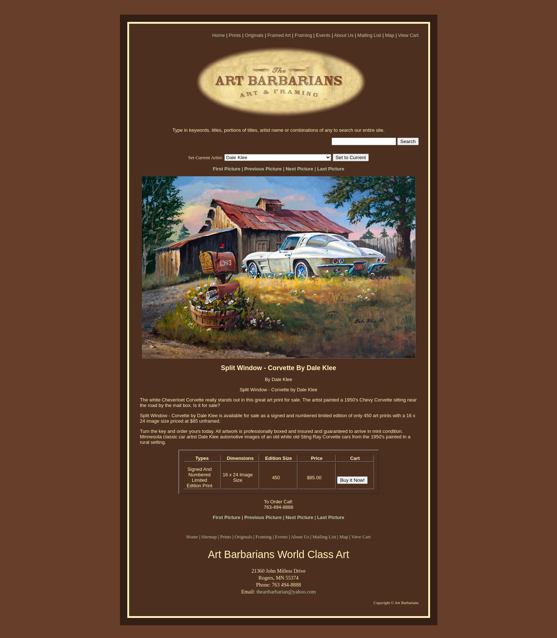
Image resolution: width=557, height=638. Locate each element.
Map (389, 35)
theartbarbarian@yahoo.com (286, 592)
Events (323, 35)
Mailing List (369, 35)
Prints (235, 35)
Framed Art (279, 35)
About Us (343, 35)
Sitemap (209, 536)
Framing (303, 35)
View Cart (408, 35)
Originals (254, 35)
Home (218, 35)
